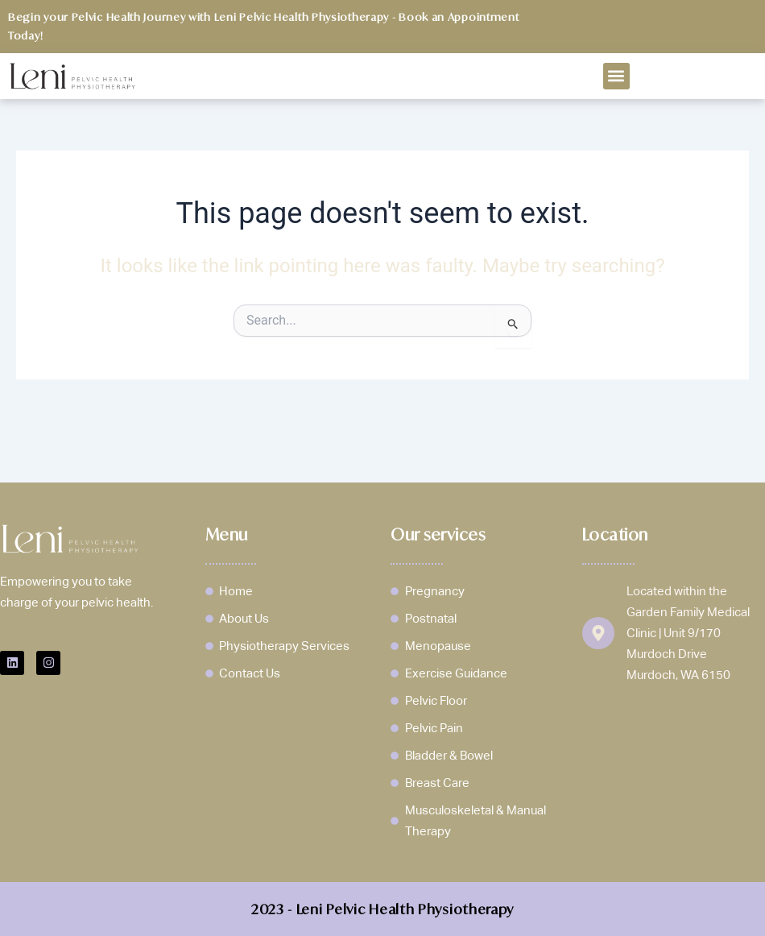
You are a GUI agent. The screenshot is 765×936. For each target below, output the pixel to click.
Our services (438, 534)
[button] (616, 76)
